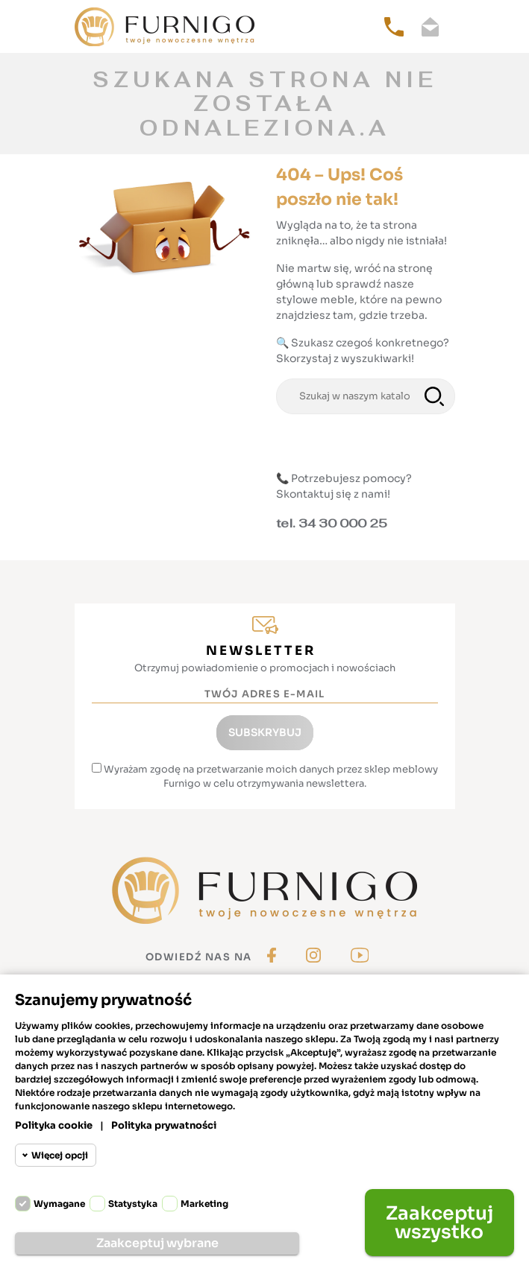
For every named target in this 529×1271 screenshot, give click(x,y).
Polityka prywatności (163, 1125)
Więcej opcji (59, 1155)
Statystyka (132, 1203)
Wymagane (59, 1203)
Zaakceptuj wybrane (157, 1243)
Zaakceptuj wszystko (439, 1222)
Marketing (204, 1203)
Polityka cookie (54, 1125)
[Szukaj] (365, 396)
